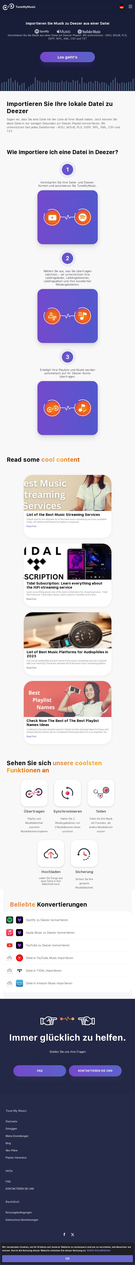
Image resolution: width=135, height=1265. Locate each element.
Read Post (31, 526)
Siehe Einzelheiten (98, 1250)
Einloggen (11, 1128)
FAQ (40, 1070)
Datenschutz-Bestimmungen (22, 1219)
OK (67, 1258)
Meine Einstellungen (17, 1136)
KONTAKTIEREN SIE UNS (95, 1070)
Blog (8, 1143)
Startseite (11, 1121)
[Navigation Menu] (130, 7)
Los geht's (67, 57)
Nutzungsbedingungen (19, 1212)
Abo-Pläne (12, 1150)
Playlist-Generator (16, 1157)
